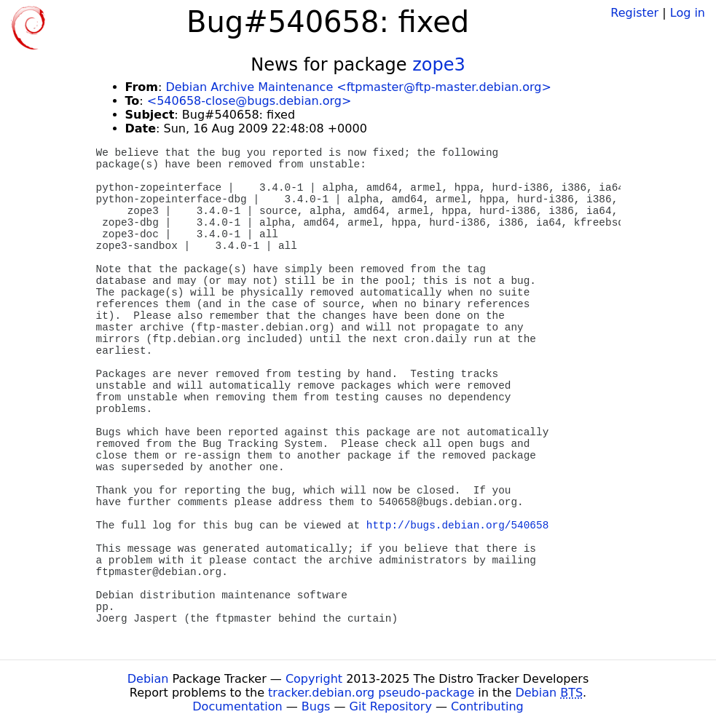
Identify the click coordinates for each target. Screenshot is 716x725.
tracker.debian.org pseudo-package (371, 693)
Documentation (237, 706)
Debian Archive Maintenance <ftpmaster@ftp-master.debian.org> (358, 87)
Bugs (316, 706)
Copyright (314, 679)
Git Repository (391, 706)
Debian (148, 679)
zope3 (438, 65)
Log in (687, 13)
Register (634, 13)
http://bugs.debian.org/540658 (457, 525)
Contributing (487, 706)
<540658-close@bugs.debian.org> (249, 101)
